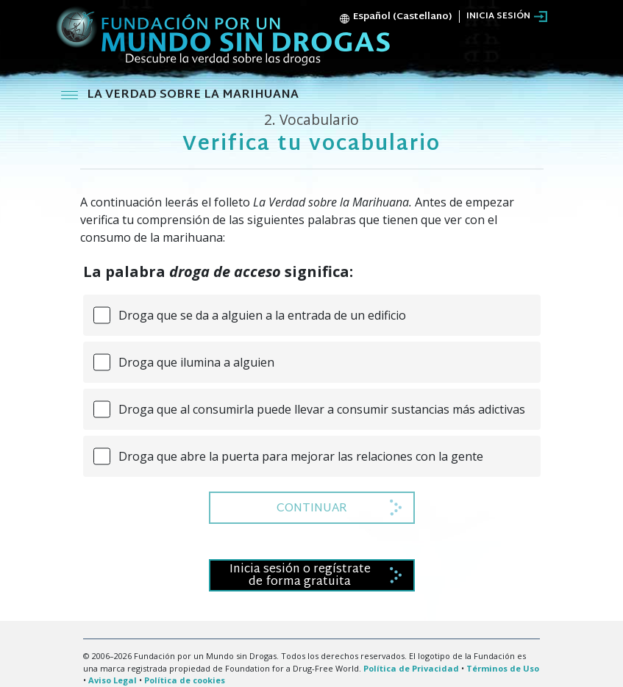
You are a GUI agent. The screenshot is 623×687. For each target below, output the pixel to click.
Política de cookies (184, 680)
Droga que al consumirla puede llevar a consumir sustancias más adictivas (321, 409)
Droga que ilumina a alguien (196, 362)
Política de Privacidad (411, 668)
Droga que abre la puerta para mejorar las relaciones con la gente (300, 456)
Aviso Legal (112, 680)
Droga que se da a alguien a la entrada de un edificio (262, 315)
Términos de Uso (502, 668)
